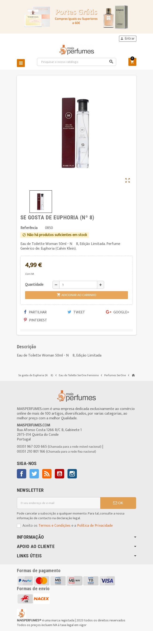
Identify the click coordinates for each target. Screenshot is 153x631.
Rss (47, 473)
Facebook (21, 473)
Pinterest (35, 320)
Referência (28, 228)
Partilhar (35, 312)
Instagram (72, 473)
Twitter (34, 473)
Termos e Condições (54, 525)
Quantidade (34, 285)
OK (118, 503)
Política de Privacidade (95, 525)
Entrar (127, 38)
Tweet (76, 312)
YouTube (59, 473)
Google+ (117, 312)
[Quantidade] (78, 285)
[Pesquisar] (76, 62)
